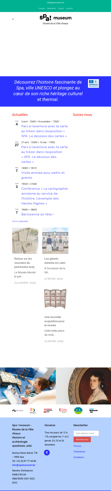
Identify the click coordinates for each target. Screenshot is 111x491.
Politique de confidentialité (55, 487)
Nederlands (51, 8)
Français (41, 8)
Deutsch (69, 8)
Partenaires (79, 444)
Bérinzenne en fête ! (37, 214)
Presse (77, 438)
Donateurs (79, 450)
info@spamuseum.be (55, 3)
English (61, 8)
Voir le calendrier (20, 221)
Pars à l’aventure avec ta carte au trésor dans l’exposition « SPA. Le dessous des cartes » (44, 131)
